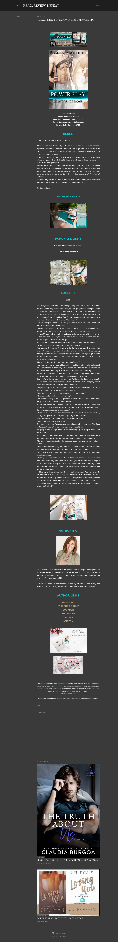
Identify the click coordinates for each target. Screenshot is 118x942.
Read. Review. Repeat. (41, 5)
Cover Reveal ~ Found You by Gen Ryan (60, 918)
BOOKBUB (68, 610)
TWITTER (68, 617)
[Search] (98, 5)
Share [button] (18, 16)
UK (71, 245)
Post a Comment (46, 863)
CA (75, 245)
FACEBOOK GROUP (68, 606)
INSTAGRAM (68, 613)
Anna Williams (64, 936)
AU (80, 245)
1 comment (44, 921)
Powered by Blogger (59, 933)
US (65, 245)
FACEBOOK (68, 602)
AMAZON (68, 621)
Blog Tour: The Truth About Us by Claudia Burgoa (67, 859)
